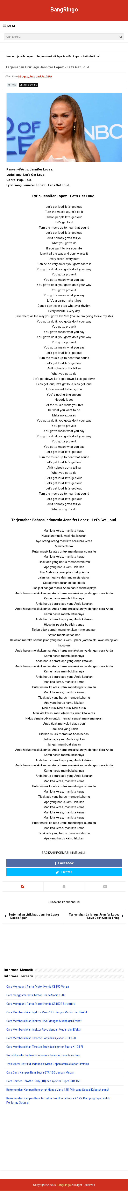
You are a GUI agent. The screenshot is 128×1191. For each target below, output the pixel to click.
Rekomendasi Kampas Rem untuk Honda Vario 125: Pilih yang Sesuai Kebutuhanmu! (60, 1090)
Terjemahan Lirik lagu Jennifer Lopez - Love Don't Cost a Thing (94, 916)
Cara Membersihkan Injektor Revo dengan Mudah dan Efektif (45, 1030)
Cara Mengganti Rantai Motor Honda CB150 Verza (38, 987)
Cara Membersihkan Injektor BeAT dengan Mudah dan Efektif (46, 1021)
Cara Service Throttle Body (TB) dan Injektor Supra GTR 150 (45, 1081)
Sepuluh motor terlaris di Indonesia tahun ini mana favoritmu (45, 1055)
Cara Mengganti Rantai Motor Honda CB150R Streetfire (42, 1004)
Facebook (64, 863)
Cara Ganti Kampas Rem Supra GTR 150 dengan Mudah (42, 1073)
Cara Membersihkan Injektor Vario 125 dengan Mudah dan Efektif (48, 1012)
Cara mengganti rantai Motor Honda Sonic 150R (37, 995)
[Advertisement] (64, 1138)
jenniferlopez (25, 56)
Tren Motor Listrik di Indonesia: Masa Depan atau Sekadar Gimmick (49, 1064)
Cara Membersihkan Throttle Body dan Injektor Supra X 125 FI (46, 1047)
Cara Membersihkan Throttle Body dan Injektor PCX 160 (42, 1038)
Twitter (64, 872)
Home (10, 56)
